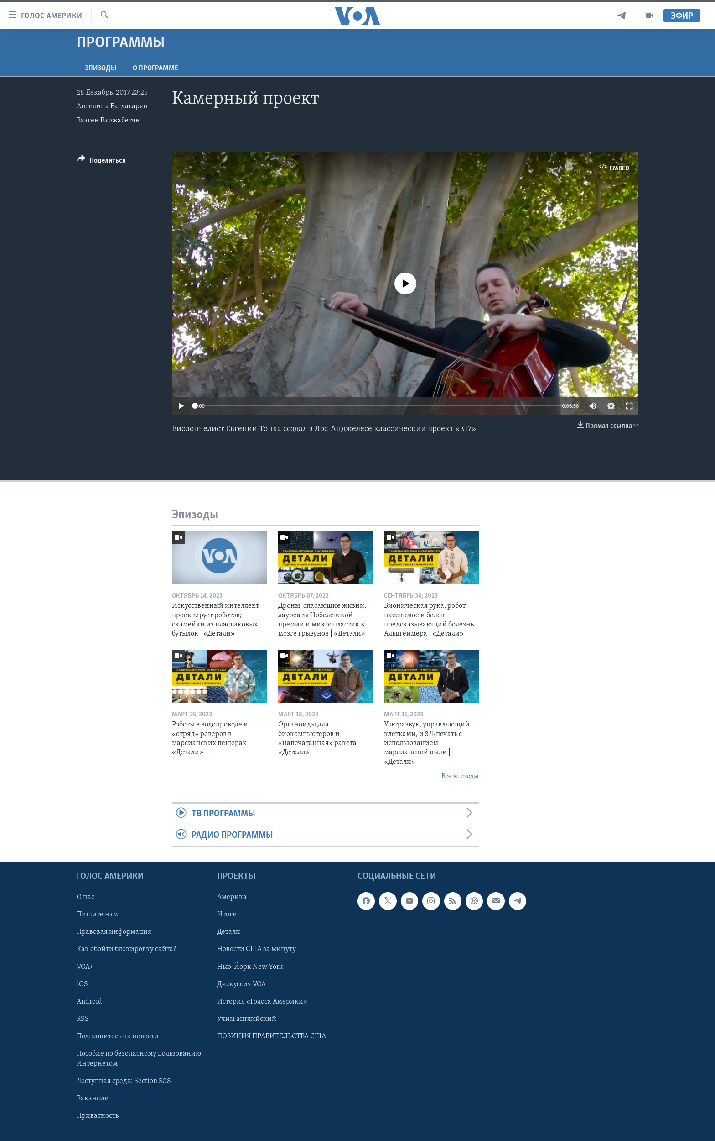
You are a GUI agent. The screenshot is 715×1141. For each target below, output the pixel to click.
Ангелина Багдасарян (112, 106)
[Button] (101, 161)
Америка (232, 897)
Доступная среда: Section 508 (124, 1081)
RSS (83, 1019)
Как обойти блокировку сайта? (126, 949)
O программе (155, 68)
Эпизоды (100, 68)
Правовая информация (114, 932)
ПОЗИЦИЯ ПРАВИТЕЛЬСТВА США (271, 1036)
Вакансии (93, 1098)
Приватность (98, 1116)
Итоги (227, 915)
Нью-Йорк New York (250, 967)
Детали (228, 932)
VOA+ (85, 967)
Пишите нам (97, 915)
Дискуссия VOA (241, 984)
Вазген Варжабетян (108, 120)
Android (89, 1001)
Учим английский (246, 1019)
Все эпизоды (460, 776)
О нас (85, 897)
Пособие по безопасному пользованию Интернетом (139, 1058)
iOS (82, 984)
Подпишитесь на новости (118, 1036)
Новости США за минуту (256, 949)
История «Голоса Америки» (262, 1001)
